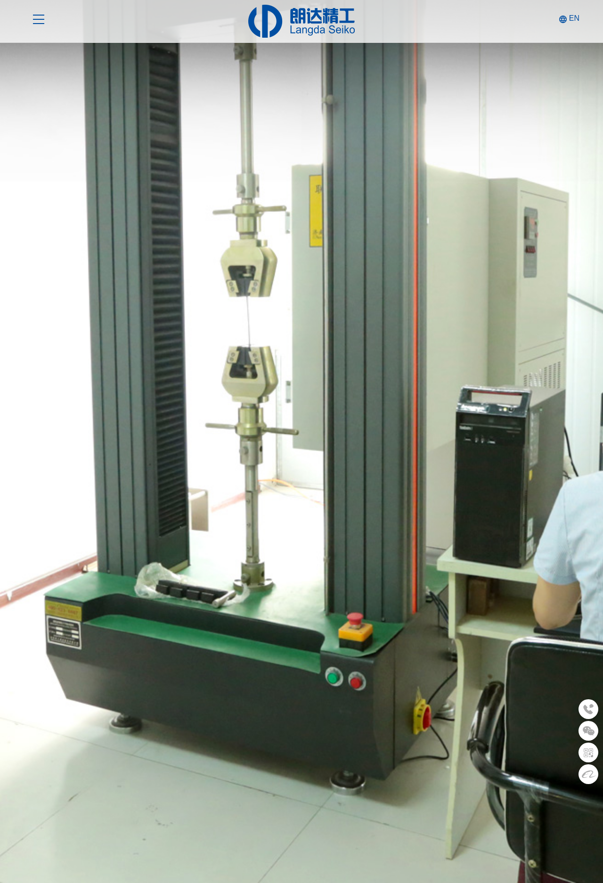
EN (574, 18)
